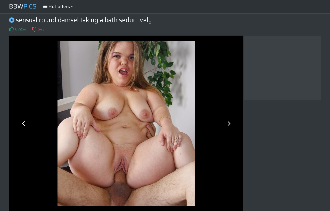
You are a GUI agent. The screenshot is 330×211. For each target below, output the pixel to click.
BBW (23, 6)
